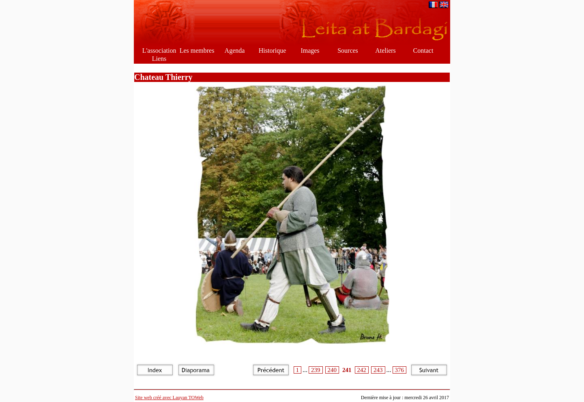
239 (315, 370)
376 (399, 370)
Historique (272, 50)
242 (362, 370)
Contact (423, 50)
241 (347, 370)
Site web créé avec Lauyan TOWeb (169, 397)
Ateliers (385, 50)
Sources (347, 50)
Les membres (197, 50)
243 (378, 370)
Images (310, 50)
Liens (159, 58)
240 (332, 370)
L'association (159, 50)
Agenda (235, 50)
